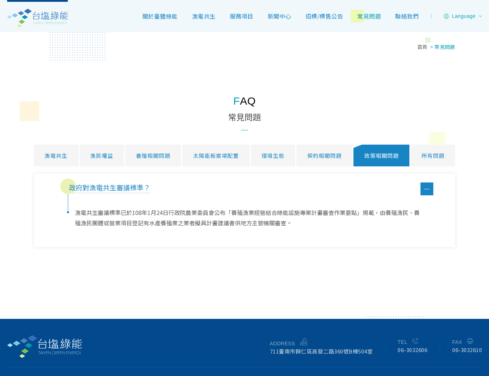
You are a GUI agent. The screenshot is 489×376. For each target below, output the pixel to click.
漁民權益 (101, 155)
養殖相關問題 (153, 155)
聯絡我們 (407, 16)
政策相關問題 (381, 155)
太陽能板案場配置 (216, 155)
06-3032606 (412, 350)
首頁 (422, 46)
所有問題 (433, 155)
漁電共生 (204, 16)
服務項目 (241, 16)
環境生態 (273, 155)
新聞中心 (279, 16)
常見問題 (369, 16)
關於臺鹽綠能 (160, 16)
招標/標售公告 (324, 16)
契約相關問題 (324, 155)
